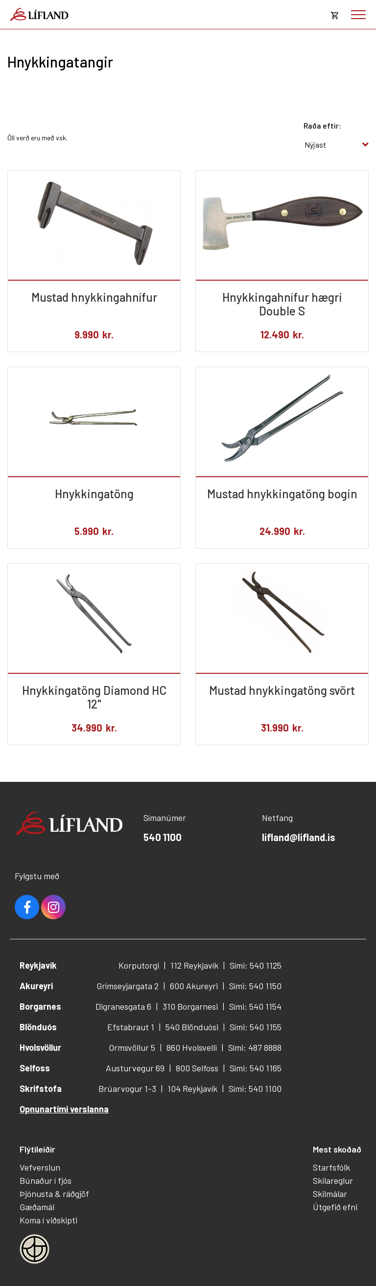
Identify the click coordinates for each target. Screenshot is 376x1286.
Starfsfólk (331, 1167)
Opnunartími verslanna (64, 1109)
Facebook (27, 907)
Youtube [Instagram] (53, 907)
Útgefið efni (335, 1206)
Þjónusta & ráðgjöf (54, 1193)
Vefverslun (40, 1167)
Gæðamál (37, 1206)
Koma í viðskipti (48, 1220)
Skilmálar (330, 1193)
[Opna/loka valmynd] (358, 14)
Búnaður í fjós (45, 1180)
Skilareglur (333, 1180)
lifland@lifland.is (298, 837)
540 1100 (162, 837)
